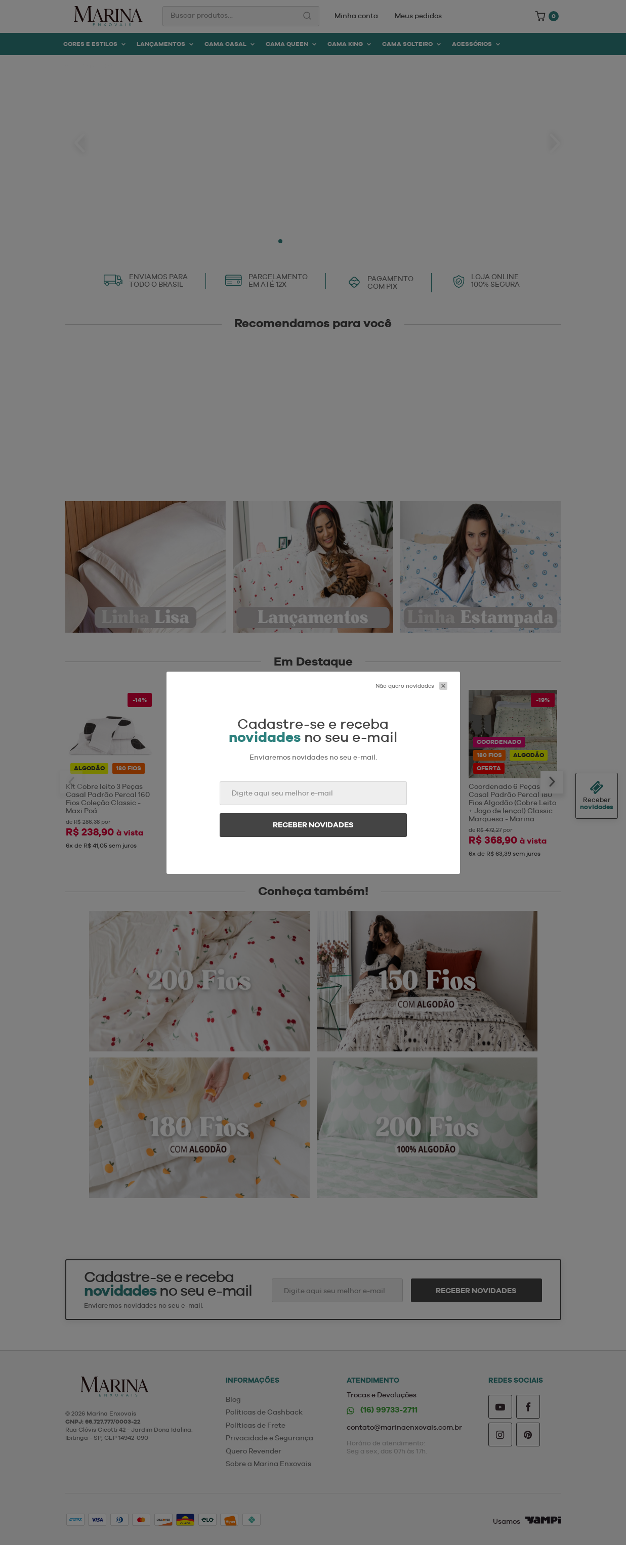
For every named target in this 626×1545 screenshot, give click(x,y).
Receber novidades (313, 824)
